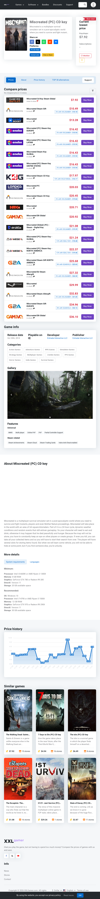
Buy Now (87, 100)
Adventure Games (33, 350)
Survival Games (47, 360)
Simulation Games (67, 350)
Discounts (57, 5)
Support (69, 5)
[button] (93, 4)
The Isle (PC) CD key (79, 735)
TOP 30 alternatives (60, 80)
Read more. (69, 895)
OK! (80, 895)
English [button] (69, 890)
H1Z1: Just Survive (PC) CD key (48, 803)
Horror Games (15, 360)
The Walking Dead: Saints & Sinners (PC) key (17, 735)
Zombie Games (53, 355)
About (23, 80)
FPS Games (69, 355)
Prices (11, 80)
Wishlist (85, 56)
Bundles (45, 5)
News (6, 871)
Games (19, 5)
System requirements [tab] (15, 562)
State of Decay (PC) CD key (80, 803)
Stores (7, 875)
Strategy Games (15, 355)
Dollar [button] (57, 890)
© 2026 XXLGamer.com (27, 890)
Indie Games (31, 360)
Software (33, 5)
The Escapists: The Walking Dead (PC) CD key (17, 803)
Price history (39, 80)
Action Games (14, 350)
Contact (7, 879)
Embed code (35, 54)
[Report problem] (82, 60)
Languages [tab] (34, 562)
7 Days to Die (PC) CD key (49, 735)
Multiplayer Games (34, 355)
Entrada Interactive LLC (57, 338)
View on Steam (48, 54)
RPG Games (50, 350)
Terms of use (83, 890)
